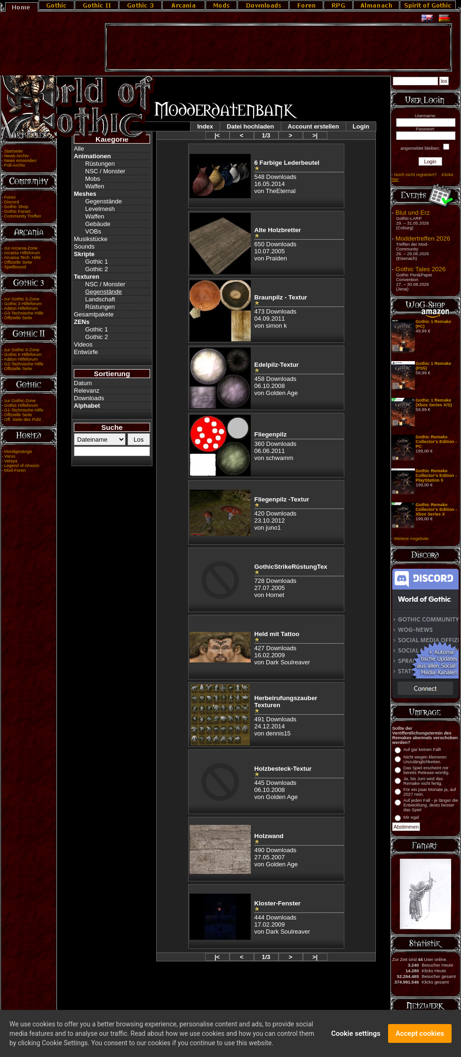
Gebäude (98, 223)
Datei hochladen (250, 126)
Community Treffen (22, 216)
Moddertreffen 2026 (423, 238)
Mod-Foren (15, 470)
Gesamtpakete (94, 314)
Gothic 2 (96, 269)
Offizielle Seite (18, 262)
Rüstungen (100, 163)
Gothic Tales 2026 (420, 269)
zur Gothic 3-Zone (22, 299)
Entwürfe (86, 351)
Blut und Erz (413, 212)
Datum (83, 383)
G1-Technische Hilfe (23, 410)
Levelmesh (100, 208)
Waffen (94, 186)
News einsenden (20, 160)
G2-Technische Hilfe (23, 364)
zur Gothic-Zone (20, 400)
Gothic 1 (96, 261)
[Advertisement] (278, 47)
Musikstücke (91, 238)
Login (361, 126)
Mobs (92, 178)
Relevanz (86, 390)
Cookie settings (356, 1037)
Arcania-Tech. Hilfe (22, 257)
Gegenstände (103, 201)
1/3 (266, 135)
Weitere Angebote (411, 538)
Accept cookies (420, 1037)
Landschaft (100, 299)
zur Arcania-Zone (21, 248)
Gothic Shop (16, 206)
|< (217, 135)
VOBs (93, 231)
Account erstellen (313, 126)
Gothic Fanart (17, 211)
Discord (11, 202)
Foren (10, 197)
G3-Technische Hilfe (23, 313)
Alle (79, 148)
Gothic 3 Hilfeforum (23, 303)
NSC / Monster (105, 171)
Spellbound (15, 267)
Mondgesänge (18, 451)
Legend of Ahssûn (22, 465)
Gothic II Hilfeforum (23, 354)
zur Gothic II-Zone (22, 349)
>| (315, 135)
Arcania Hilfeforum (22, 252)
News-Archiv (16, 155)
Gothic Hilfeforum (21, 405)
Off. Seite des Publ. (23, 419)
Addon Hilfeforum (21, 308)
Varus (10, 456)
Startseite (13, 151)
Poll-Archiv (14, 165)
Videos (83, 344)
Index (205, 126)
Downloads (89, 398)
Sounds (84, 246)
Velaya (10, 461)
